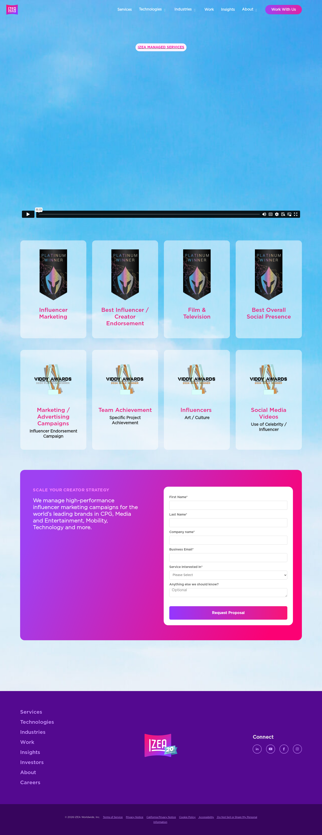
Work (27, 742)
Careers (30, 782)
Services (31, 712)
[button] (153, 9)
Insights (30, 752)
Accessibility (206, 817)
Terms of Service (113, 817)
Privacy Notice (134, 817)
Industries (33, 732)
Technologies (37, 722)
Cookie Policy (187, 817)
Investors (32, 762)
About (28, 772)
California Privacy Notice (161, 817)
